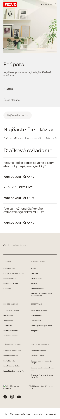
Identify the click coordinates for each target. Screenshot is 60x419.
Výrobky (38, 414)
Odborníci (51, 414)
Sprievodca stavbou (20, 414)
